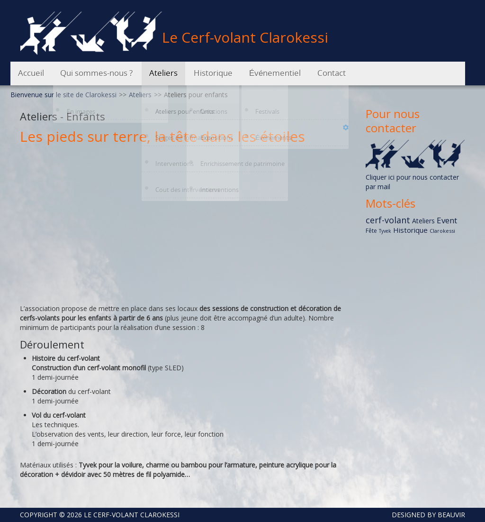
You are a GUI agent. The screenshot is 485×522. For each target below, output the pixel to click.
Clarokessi (442, 230)
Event (447, 220)
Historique (410, 230)
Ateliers (140, 94)
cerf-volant (388, 220)
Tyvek (385, 231)
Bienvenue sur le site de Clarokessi (63, 94)
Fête (371, 231)
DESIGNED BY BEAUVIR (424, 514)
